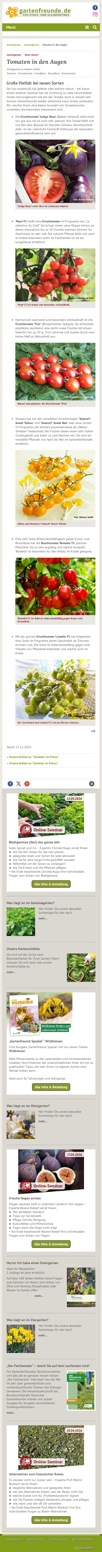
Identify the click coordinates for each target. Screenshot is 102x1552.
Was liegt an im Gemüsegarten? (30, 903)
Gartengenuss (31, 44)
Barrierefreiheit (83, 1540)
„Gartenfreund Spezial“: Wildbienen (36, 1041)
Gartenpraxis (14, 44)
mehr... (11, 1413)
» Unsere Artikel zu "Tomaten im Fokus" (33, 757)
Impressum (14, 1540)
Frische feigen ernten (25, 1198)
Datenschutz (35, 1540)
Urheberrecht (58, 1540)
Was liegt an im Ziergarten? (27, 1320)
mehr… (42, 918)
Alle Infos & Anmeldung (51, 884)
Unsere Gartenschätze (23, 948)
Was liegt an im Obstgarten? (28, 1106)
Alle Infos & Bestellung (51, 1087)
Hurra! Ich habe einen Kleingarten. (33, 1263)
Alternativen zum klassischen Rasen (36, 1474)
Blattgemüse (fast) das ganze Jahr (34, 842)
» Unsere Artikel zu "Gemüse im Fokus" (32, 763)
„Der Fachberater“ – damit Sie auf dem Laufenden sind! (48, 1365)
